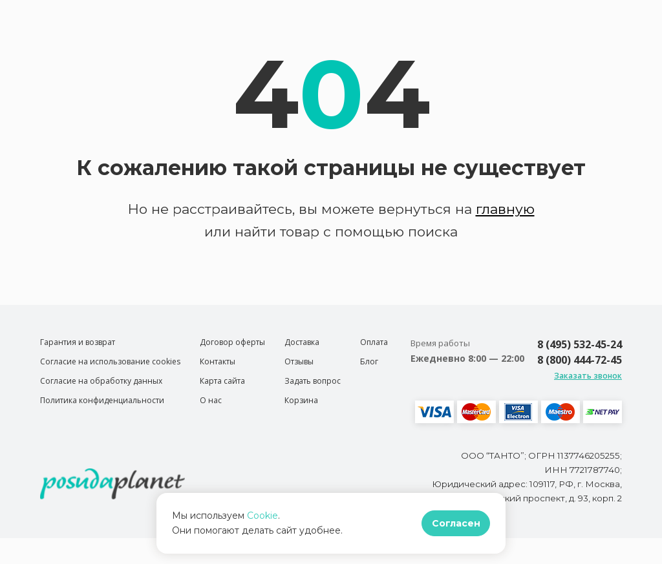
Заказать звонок (588, 375)
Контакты (217, 361)
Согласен (456, 523)
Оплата (374, 342)
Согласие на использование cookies (110, 361)
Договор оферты (232, 342)
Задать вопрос (312, 381)
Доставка (301, 342)
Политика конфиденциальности (102, 400)
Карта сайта (222, 381)
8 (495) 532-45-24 (579, 344)
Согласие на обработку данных (101, 381)
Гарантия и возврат (77, 342)
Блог (369, 361)
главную (505, 209)
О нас (211, 400)
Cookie (262, 515)
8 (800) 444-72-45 (579, 360)
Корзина (301, 400)
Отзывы (299, 361)
